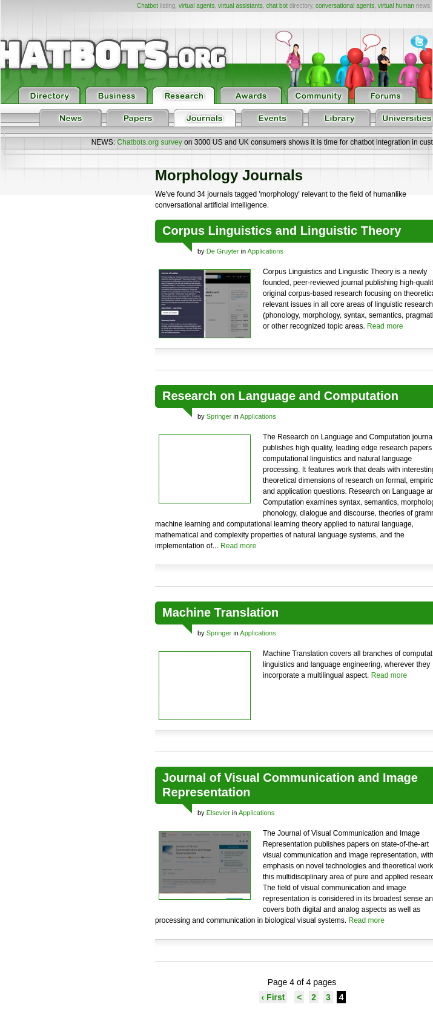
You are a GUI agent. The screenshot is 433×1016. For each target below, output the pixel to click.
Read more (385, 326)
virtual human (396, 5)
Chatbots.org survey (149, 142)
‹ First (273, 997)
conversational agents (345, 5)
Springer (219, 416)
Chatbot (147, 5)
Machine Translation (220, 612)
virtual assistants (240, 5)
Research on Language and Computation (280, 395)
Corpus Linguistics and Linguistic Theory (281, 230)
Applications (265, 251)
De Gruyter (223, 251)
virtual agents (196, 5)
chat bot (277, 5)
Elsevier (218, 812)
